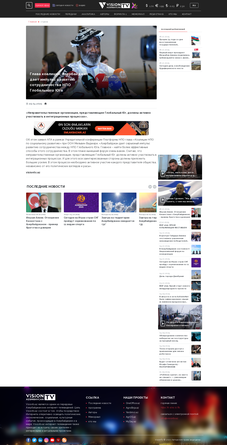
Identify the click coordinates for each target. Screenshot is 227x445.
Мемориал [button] (138, 14)
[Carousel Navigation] (152, 187)
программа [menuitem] (94, 407)
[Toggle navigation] (29, 5)
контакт (187, 14)
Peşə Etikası (157, 14)
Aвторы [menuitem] (92, 412)
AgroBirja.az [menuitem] (132, 407)
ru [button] (194, 5)
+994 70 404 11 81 (170, 407)
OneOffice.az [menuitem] (133, 403)
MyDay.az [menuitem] (131, 421)
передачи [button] (71, 14)
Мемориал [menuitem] (94, 417)
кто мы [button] (173, 14)
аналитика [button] (88, 14)
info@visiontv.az (169, 418)
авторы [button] (104, 14)
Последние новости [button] (48, 14)
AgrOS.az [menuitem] (131, 417)
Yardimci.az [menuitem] (132, 412)
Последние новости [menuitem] (99, 403)
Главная (32, 22)
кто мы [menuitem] (92, 421)
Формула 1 (120, 14)
